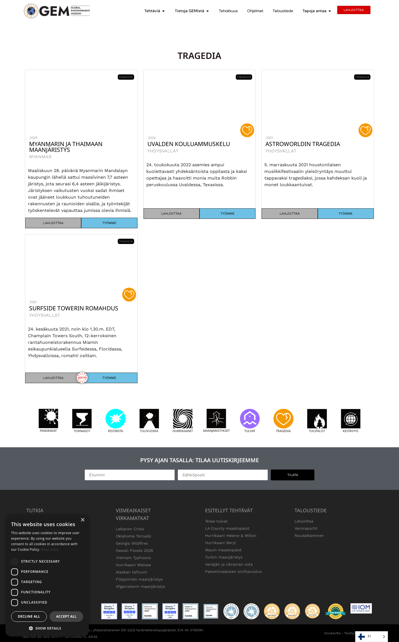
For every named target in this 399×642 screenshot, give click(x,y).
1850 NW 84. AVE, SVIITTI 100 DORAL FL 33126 (59, 637)
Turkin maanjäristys (223, 557)
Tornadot (82, 431)
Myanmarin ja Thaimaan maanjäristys (66, 147)
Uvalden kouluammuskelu (188, 144)
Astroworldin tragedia (302, 144)
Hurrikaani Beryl (220, 542)
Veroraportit (306, 528)
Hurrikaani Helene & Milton (231, 535)
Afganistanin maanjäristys (140, 586)
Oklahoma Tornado (133, 536)
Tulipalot (317, 431)
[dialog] (47, 575)
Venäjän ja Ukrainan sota (229, 564)
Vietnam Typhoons (133, 557)
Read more (50, 549)
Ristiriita (115, 431)
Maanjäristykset (216, 430)
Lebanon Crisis (130, 529)
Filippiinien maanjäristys (139, 579)
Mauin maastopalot (223, 550)
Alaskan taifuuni (131, 572)
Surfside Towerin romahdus (73, 308)
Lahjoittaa (304, 521)
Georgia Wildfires (132, 543)
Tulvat (249, 431)
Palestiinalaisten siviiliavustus (233, 571)
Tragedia (283, 431)
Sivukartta (332, 633)
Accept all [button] (66, 616)
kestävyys (350, 431)
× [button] (82, 520)
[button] (47, 628)
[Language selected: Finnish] (371, 636)
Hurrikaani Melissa (133, 565)
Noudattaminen (309, 535)
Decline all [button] (29, 616)
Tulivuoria (149, 431)
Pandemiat (48, 430)
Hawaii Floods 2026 (134, 550)
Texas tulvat (216, 521)
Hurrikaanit (183, 431)
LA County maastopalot (227, 528)
